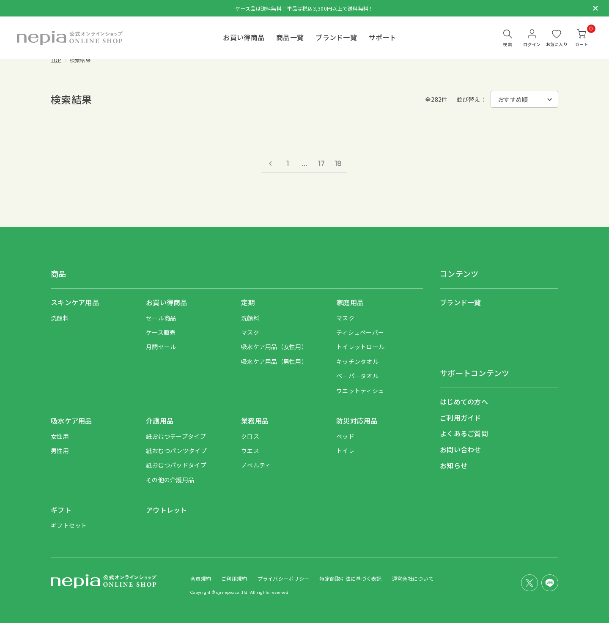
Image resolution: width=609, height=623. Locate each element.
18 (338, 163)
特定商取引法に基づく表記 (350, 578)
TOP (56, 59)
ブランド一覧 (336, 37)
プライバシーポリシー (284, 578)
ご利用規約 (234, 578)
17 (321, 163)
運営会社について (412, 578)
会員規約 (200, 578)
